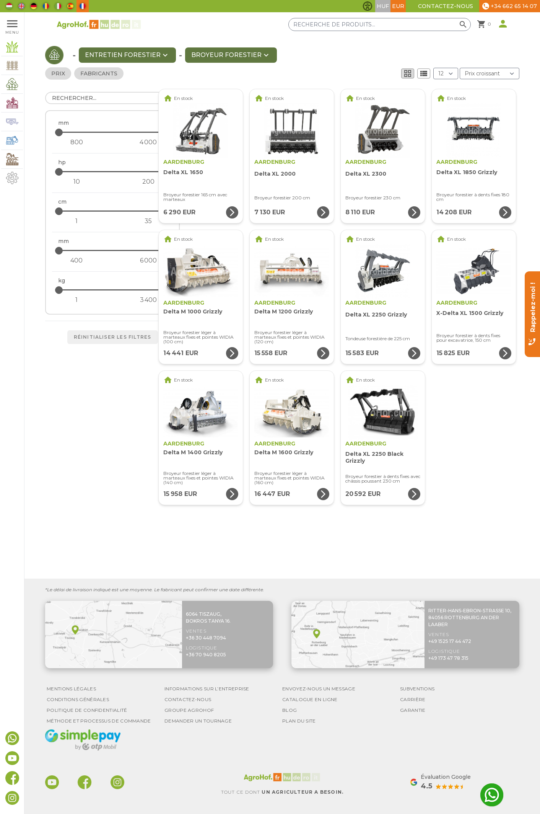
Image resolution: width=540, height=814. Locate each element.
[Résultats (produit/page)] (445, 73)
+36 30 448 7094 (206, 638)
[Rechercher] (112, 98)
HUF (383, 6)
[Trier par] (489, 73)
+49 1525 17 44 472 (449, 641)
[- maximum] (112, 132)
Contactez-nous (445, 6)
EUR (398, 6)
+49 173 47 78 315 (448, 658)
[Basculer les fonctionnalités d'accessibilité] (367, 6)
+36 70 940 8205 (206, 654)
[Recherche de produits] (379, 24)
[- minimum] (76, 142)
